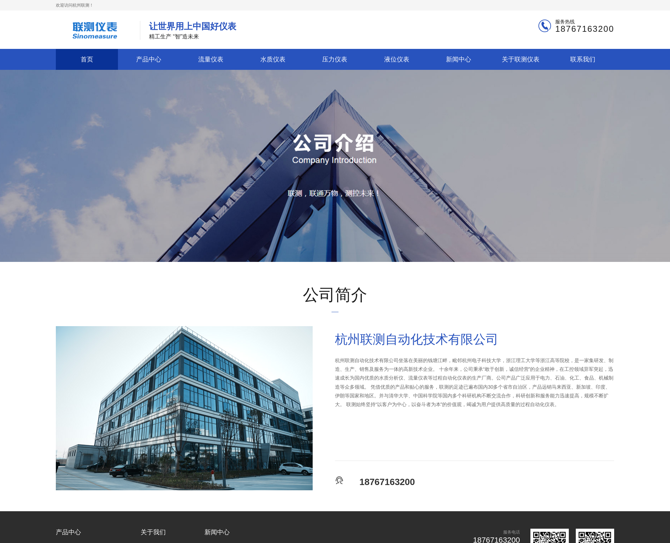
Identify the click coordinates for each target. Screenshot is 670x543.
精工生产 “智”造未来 (192, 30)
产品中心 (148, 59)
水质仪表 (272, 59)
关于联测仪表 (520, 59)
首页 (87, 59)
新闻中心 (458, 59)
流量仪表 (210, 59)
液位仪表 (396, 59)
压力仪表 (334, 59)
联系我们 (582, 59)
